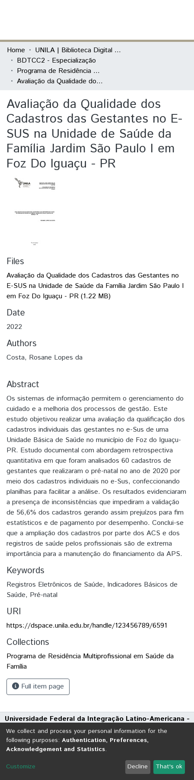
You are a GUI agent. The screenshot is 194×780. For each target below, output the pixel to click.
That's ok (169, 766)
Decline (137, 766)
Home (16, 50)
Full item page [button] (38, 687)
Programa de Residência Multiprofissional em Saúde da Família (60, 71)
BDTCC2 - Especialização (56, 61)
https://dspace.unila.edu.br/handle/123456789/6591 (86, 626)
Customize (20, 766)
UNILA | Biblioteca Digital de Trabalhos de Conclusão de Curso (78, 50)
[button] (136, 20)
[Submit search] (124, 20)
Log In (155, 20)
